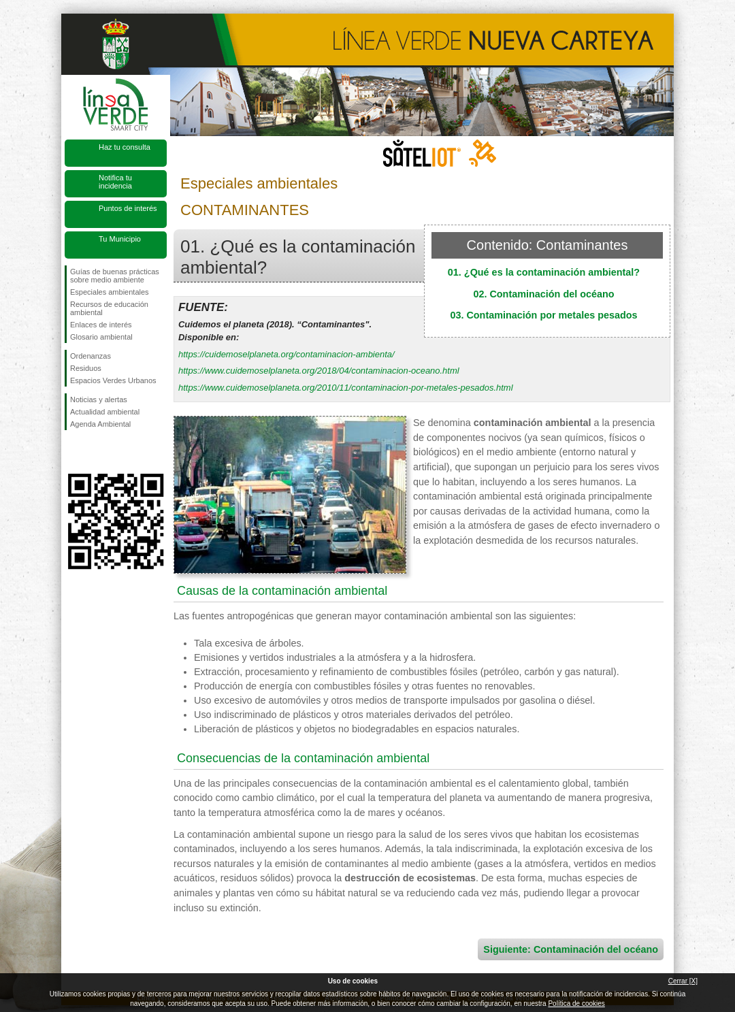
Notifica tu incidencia (115, 182)
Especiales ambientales (109, 292)
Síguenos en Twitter (95, 452)
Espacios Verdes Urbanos (113, 380)
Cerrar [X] (683, 981)
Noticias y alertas (98, 399)
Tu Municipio (120, 239)
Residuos (85, 368)
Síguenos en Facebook (73, 452)
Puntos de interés (128, 208)
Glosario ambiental (101, 337)
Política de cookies (576, 1003)
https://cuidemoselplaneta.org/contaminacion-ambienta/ (286, 354)
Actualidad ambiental (105, 412)
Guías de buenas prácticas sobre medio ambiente (114, 275)
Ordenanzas (90, 356)
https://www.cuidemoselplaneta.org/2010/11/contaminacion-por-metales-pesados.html (345, 387)
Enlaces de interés (101, 325)
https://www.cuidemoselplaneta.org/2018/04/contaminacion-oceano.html (318, 370)
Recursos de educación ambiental (109, 308)
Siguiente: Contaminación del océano (570, 949)
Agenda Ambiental (100, 424)
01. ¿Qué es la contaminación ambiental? (544, 272)
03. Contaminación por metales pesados (543, 315)
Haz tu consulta (124, 147)
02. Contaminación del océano (543, 294)
